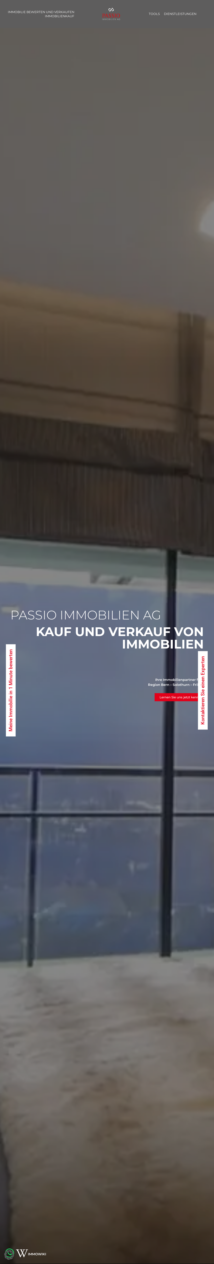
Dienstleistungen (180, 14)
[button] (9, 1255)
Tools (154, 14)
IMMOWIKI (37, 1254)
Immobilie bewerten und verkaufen (41, 12)
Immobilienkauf (59, 16)
